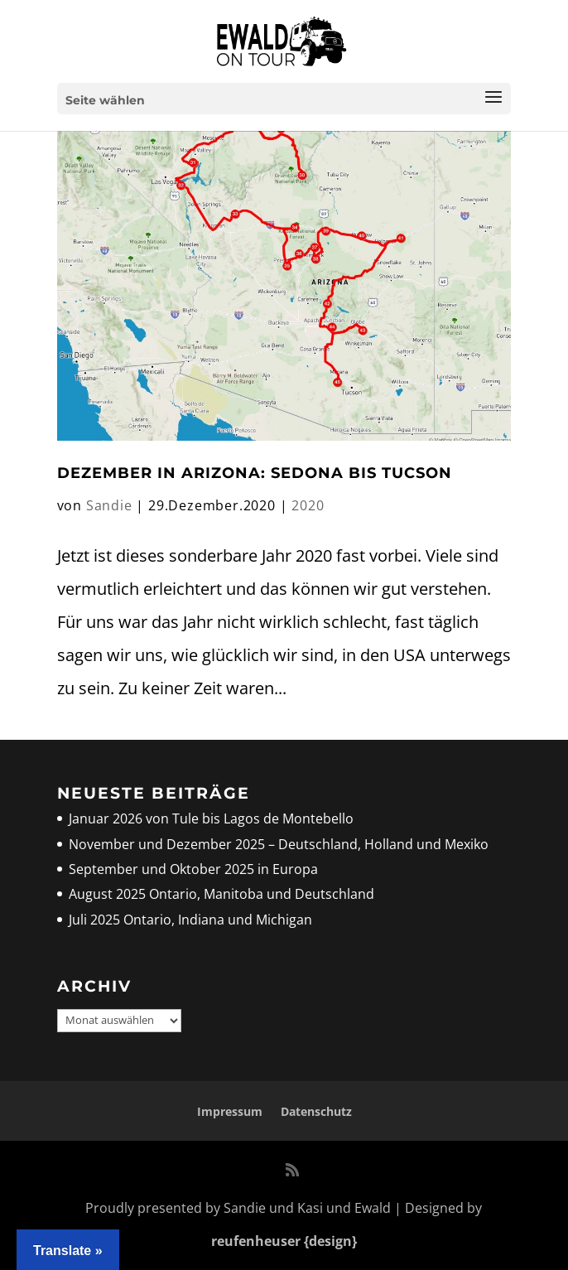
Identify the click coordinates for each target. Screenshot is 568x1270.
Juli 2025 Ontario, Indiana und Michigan (190, 919)
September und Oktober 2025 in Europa (193, 869)
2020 (307, 505)
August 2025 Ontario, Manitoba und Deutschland (221, 894)
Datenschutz (316, 1111)
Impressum (229, 1111)
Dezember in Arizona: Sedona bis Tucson (254, 473)
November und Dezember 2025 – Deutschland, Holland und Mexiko (279, 844)
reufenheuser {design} (284, 1241)
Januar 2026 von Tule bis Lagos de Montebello (211, 818)
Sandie (109, 505)
